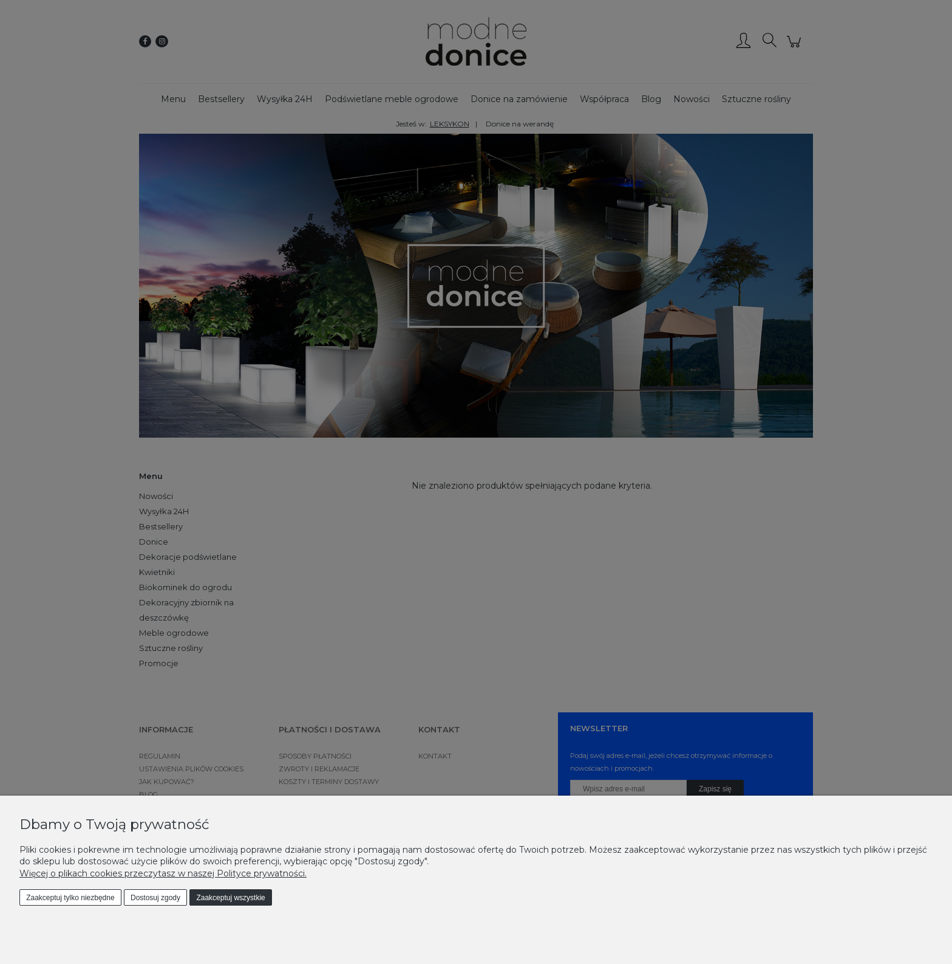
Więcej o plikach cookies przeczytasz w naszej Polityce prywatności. (163, 873)
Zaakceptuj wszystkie (230, 897)
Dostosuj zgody (155, 897)
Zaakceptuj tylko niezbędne (70, 897)
